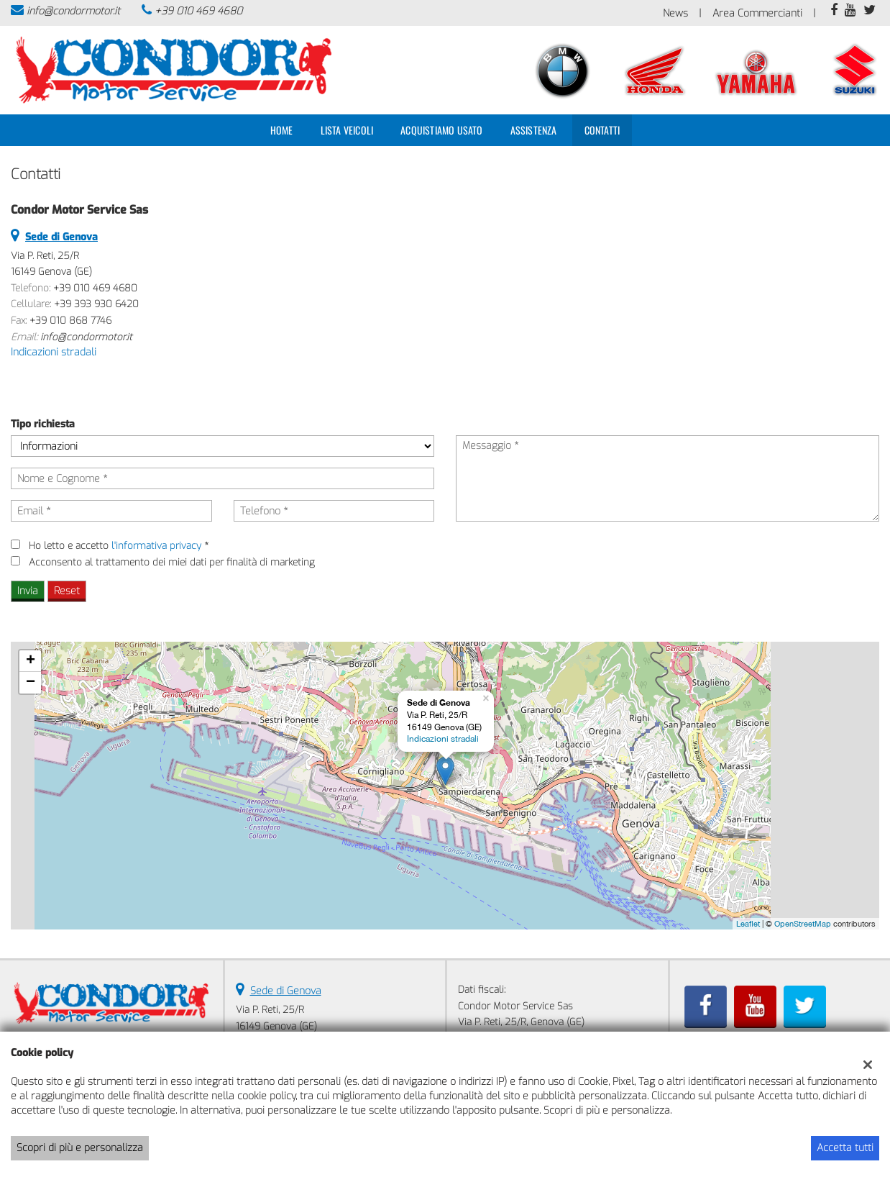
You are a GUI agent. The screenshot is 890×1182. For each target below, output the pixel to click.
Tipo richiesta (43, 424)
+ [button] (30, 661)
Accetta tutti (845, 1148)
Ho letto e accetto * (118, 546)
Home (281, 129)
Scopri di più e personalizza (80, 1148)
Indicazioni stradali (53, 352)
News (675, 13)
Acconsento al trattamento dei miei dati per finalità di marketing (172, 562)
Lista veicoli (347, 129)
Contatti (602, 129)
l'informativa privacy (156, 546)
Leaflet (748, 923)
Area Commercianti (757, 13)
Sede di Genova (285, 991)
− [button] (30, 683)
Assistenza (533, 129)
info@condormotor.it (73, 11)
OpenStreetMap (802, 923)
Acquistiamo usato (441, 129)
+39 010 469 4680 (198, 11)
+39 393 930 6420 (96, 304)
